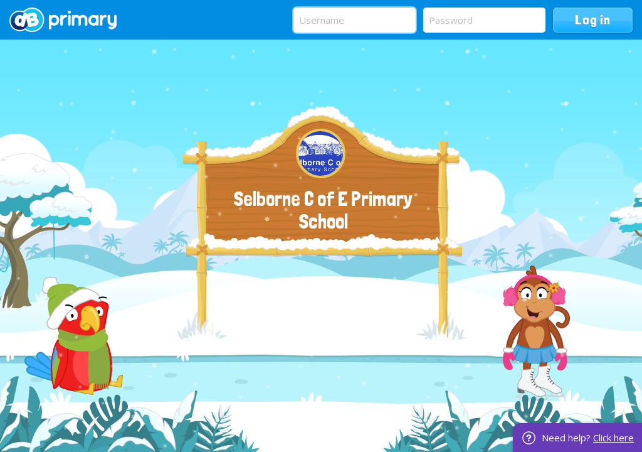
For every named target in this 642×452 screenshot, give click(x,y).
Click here (613, 437)
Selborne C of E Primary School (323, 210)
